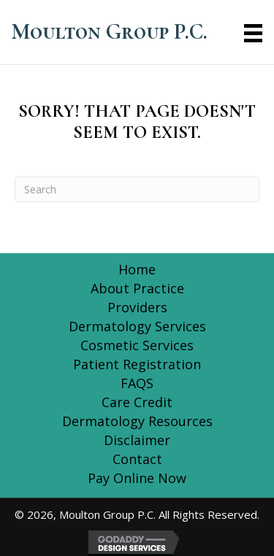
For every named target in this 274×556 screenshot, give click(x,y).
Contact (137, 459)
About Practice (137, 288)
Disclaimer (137, 440)
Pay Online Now (137, 477)
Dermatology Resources (137, 421)
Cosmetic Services (137, 345)
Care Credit (137, 402)
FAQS (137, 383)
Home (137, 269)
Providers (137, 307)
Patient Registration (137, 364)
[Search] (137, 189)
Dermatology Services (137, 326)
